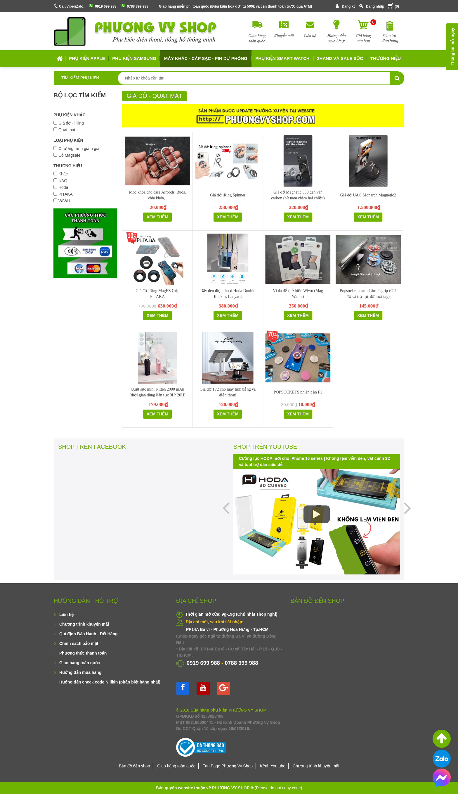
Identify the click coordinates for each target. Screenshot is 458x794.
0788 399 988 (137, 6)
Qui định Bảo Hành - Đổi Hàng (88, 633)
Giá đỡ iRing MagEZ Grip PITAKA (157, 294)
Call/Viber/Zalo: (71, 6)
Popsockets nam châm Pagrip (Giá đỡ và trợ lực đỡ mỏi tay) (368, 294)
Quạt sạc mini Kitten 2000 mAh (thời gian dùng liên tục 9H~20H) (157, 392)
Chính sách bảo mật (78, 643)
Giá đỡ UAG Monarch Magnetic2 (368, 195)
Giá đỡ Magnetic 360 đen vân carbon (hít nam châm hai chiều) (298, 195)
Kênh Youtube (272, 766)
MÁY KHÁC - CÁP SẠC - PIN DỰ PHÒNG (205, 58)
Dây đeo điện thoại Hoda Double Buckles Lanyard (227, 294)
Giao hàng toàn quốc (79, 662)
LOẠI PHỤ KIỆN (68, 140)
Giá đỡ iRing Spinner (227, 195)
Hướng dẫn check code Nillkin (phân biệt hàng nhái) (109, 682)
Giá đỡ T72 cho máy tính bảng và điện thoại (228, 392)
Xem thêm (157, 217)
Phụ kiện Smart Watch (282, 58)
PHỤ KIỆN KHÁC (69, 115)
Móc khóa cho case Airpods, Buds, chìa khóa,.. (157, 195)
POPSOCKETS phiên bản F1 (298, 392)
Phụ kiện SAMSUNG (134, 58)
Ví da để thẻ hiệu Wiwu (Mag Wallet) (298, 294)
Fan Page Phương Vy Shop (227, 766)
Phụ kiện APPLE (87, 58)
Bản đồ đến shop (134, 766)
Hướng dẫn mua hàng (80, 672)
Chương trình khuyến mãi (84, 624)
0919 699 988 (105, 6)
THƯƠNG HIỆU (67, 165)
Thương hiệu (385, 58)
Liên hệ (66, 614)
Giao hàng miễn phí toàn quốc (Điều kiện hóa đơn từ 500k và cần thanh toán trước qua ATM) (235, 6)
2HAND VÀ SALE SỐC (340, 58)
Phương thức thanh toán (83, 653)
